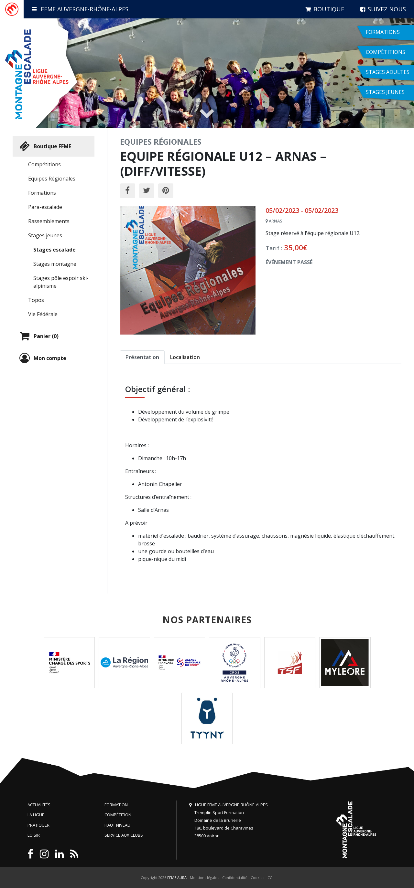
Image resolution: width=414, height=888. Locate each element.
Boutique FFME (44, 146)
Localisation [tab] (185, 357)
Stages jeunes (45, 235)
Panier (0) (38, 336)
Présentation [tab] (142, 357)
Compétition (117, 815)
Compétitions (44, 164)
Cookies (257, 877)
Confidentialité (234, 877)
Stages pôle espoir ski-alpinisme (61, 281)
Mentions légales (204, 877)
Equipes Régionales (51, 178)
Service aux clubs (123, 835)
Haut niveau (117, 825)
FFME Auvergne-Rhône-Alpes (80, 9)
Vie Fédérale (43, 314)
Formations (42, 192)
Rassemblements (49, 221)
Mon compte (42, 358)
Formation (116, 805)
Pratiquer (38, 825)
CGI (270, 877)
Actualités (38, 805)
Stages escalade (54, 249)
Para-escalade (45, 207)
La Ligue (35, 815)
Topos (36, 300)
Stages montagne (54, 263)
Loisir (33, 835)
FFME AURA (177, 877)
